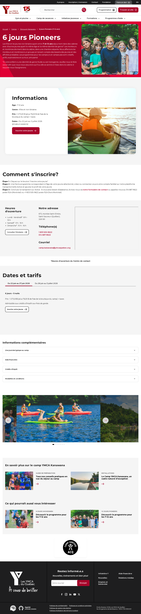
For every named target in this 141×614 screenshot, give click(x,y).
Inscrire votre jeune (25, 131)
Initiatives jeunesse (72, 18)
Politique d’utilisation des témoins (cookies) (64, 610)
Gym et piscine (23, 18)
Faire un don (123, 2)
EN (137, 2)
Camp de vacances (47, 18)
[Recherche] (62, 9)
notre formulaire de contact (95, 190)
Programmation (107, 10)
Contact (95, 2)
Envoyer (83, 583)
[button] (53, 444)
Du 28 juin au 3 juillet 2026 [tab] (46, 284)
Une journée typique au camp (70, 350)
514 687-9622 (45, 235)
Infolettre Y (103, 574)
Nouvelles (102, 578)
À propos (60, 2)
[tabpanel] (70, 303)
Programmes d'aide (115, 18)
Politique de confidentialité (58, 605)
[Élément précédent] (8, 420)
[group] (58, 419)
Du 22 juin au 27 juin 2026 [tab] (19, 284)
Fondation (106, 2)
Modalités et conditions (70, 379)
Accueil (5, 29)
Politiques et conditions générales (80, 605)
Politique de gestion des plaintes (60, 608)
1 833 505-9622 (45, 233)
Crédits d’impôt (70, 369)
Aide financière (70, 360)
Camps (14, 29)
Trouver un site (128, 10)
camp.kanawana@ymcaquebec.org (54, 248)
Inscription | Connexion (78, 2)
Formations (93, 18)
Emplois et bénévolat (103, 583)
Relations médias (126, 578)
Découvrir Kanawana (28, 29)
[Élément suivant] (106, 420)
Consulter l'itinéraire (17, 232)
